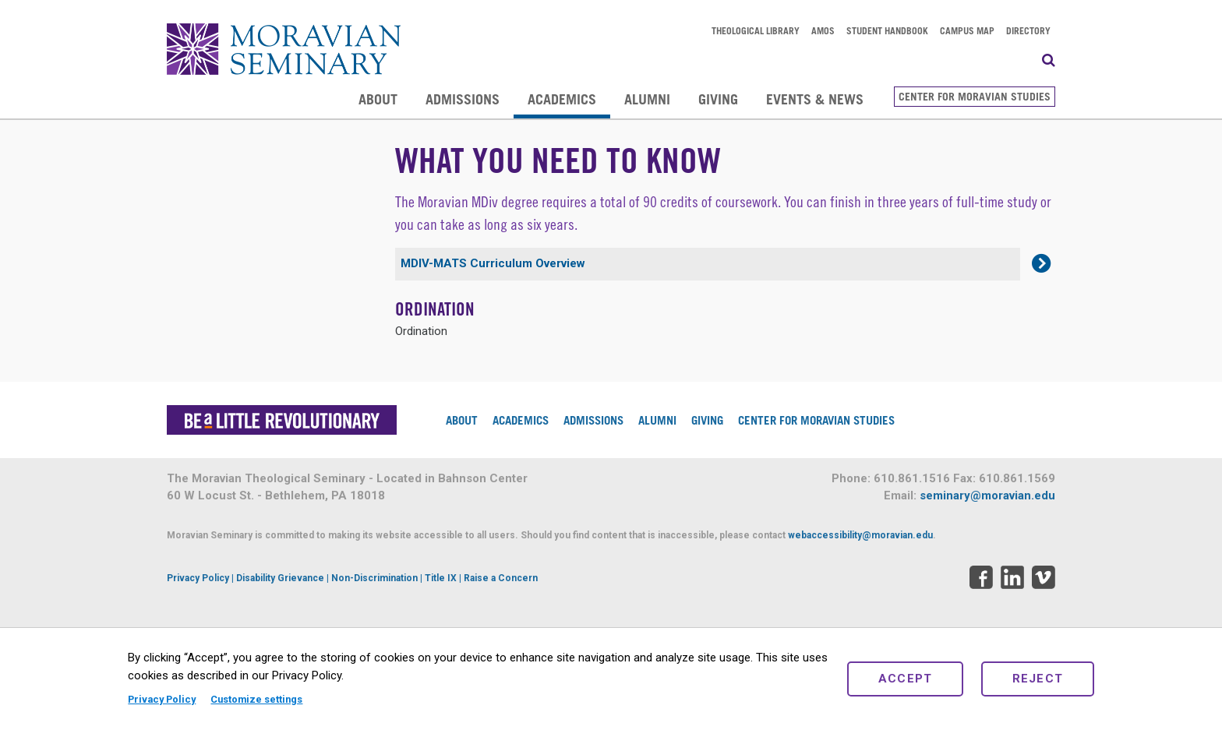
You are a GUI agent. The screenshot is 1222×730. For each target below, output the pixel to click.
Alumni (647, 99)
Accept (905, 679)
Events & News (815, 99)
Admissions (463, 99)
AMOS (823, 30)
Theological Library (756, 30)
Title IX (441, 578)
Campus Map (967, 30)
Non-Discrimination (374, 578)
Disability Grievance (280, 578)
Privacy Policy (162, 699)
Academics (562, 99)
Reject (1038, 679)
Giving (718, 99)
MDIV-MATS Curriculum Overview (493, 263)
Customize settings (256, 699)
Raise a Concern (501, 578)
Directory (1028, 30)
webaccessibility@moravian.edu (860, 535)
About (377, 99)
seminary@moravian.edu (987, 495)
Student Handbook (887, 30)
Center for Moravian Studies (975, 96)
